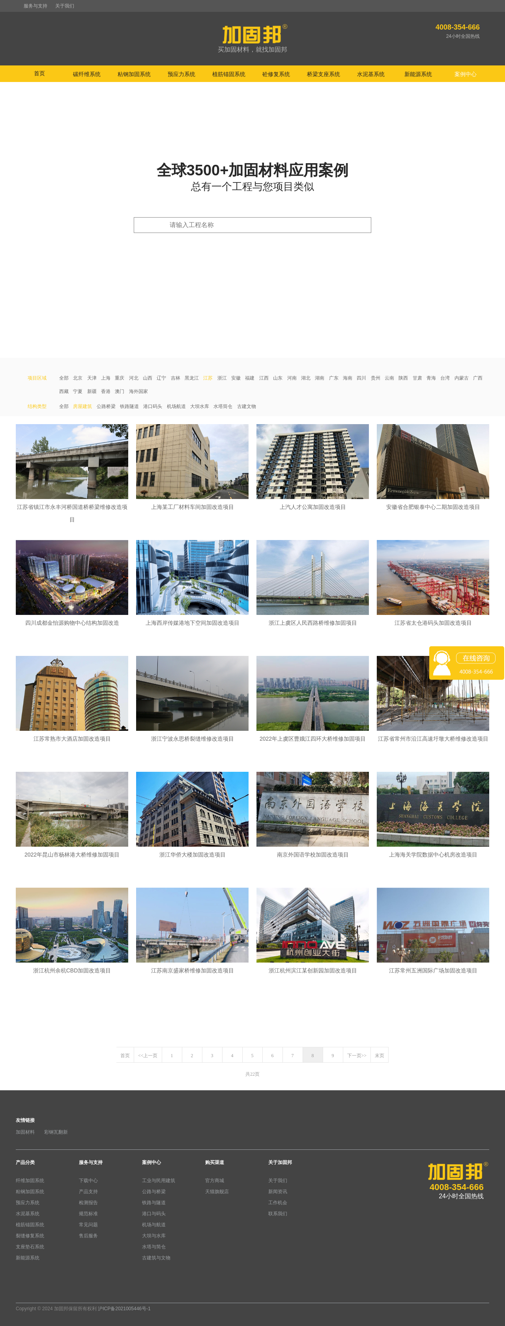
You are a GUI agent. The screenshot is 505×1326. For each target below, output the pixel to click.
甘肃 (417, 378)
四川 (361, 378)
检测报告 (88, 1202)
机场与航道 (154, 1224)
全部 (64, 378)
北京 (77, 378)
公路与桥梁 (154, 1191)
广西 (478, 378)
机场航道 (176, 406)
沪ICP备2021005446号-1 (124, 1308)
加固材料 (25, 1132)
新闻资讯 (277, 1191)
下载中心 (88, 1180)
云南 (389, 378)
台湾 (445, 378)
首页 (39, 73)
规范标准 (88, 1213)
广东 (334, 378)
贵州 (375, 378)
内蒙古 (461, 378)
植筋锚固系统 (30, 1224)
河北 (133, 378)
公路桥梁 (106, 406)
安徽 (236, 378)
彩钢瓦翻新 (56, 1132)
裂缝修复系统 (30, 1235)
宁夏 (77, 391)
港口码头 (152, 406)
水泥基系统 (27, 1213)
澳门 (119, 391)
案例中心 (151, 1162)
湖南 (319, 378)
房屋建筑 (82, 406)
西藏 (64, 391)
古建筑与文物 (156, 1258)
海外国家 (138, 391)
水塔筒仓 (222, 406)
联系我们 (277, 1213)
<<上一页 (148, 1055)
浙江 (222, 378)
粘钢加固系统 (30, 1191)
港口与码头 (154, 1213)
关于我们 (64, 6)
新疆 (92, 391)
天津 (92, 378)
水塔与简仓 (154, 1247)
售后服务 (88, 1235)
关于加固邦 (280, 1162)
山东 (277, 378)
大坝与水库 (154, 1235)
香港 (105, 391)
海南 (347, 378)
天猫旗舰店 (217, 1191)
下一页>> (357, 1055)
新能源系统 (27, 1258)
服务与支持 (35, 6)
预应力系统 (27, 1202)
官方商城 (214, 1180)
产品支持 (88, 1191)
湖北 (305, 378)
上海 (105, 378)
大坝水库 (199, 406)
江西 (264, 378)
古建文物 (246, 406)
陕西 (403, 378)
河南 (292, 378)
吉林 (175, 378)
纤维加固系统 (30, 1180)
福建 (249, 378)
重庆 (119, 378)
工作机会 (277, 1202)
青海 (431, 378)
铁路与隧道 (154, 1202)
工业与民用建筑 (158, 1180)
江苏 (208, 378)
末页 (379, 1055)
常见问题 (88, 1224)
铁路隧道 (129, 406)
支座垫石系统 (30, 1247)
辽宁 (161, 378)
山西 (147, 378)
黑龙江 (192, 378)
